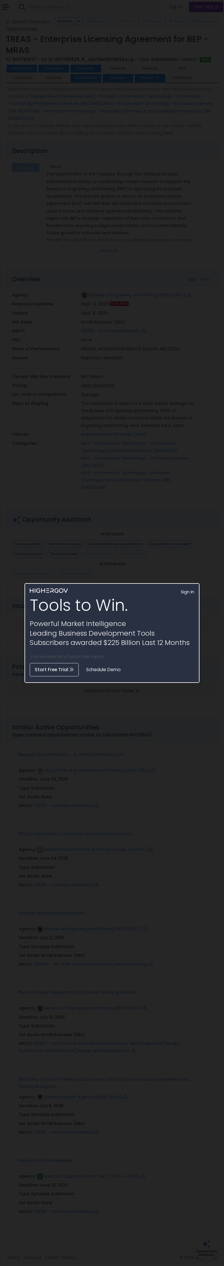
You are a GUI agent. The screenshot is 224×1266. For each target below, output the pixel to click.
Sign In (187, 592)
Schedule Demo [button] (103, 670)
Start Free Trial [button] (54, 670)
